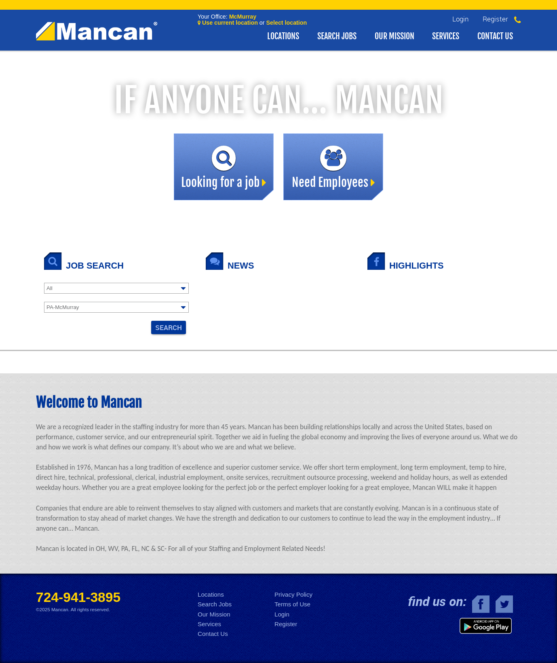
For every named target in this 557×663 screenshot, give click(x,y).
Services (445, 36)
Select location (286, 22)
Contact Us (495, 36)
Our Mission (394, 36)
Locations (283, 36)
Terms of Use (292, 604)
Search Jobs (337, 36)
